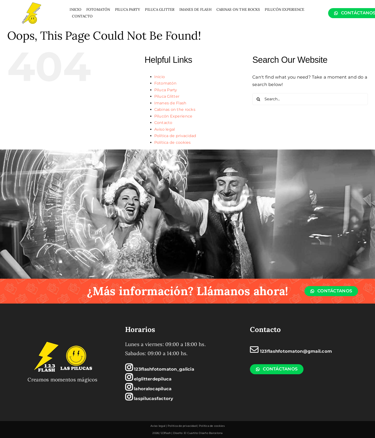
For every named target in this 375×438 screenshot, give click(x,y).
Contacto (163, 122)
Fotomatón (165, 83)
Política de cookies (172, 142)
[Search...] (310, 99)
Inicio (159, 77)
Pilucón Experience (173, 116)
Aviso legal (164, 129)
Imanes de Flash (170, 103)
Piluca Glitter (167, 96)
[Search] (258, 99)
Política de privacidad (175, 136)
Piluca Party (165, 90)
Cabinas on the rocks (174, 109)
